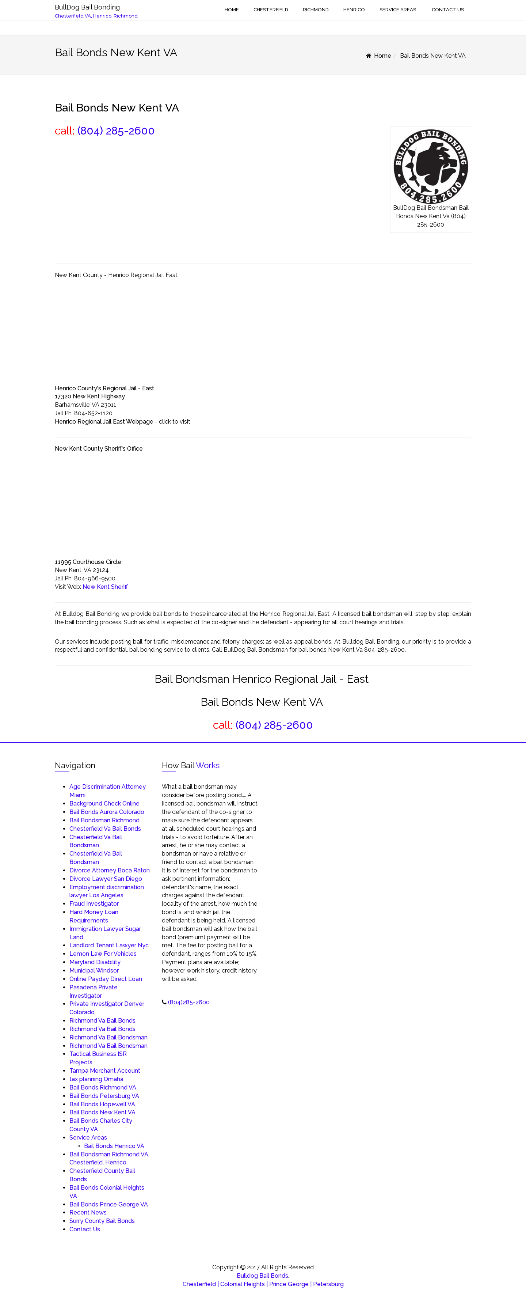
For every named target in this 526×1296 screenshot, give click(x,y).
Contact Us (447, 9)
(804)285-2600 (189, 1002)
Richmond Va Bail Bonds (102, 1020)
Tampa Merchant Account (104, 1070)
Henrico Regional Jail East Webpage (104, 421)
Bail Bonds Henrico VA (114, 1145)
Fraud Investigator (94, 903)
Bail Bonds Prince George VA (108, 1204)
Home (231, 9)
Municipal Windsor (94, 970)
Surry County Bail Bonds (102, 1220)
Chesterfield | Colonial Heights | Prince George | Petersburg (263, 1284)
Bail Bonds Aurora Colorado (106, 811)
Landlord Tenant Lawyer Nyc (109, 945)
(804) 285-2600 (116, 130)
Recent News (88, 1212)
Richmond (316, 9)
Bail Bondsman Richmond (104, 820)
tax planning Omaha (96, 1079)
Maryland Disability (95, 962)
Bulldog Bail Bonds (262, 1275)
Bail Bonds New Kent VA (102, 1112)
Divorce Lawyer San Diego (105, 878)
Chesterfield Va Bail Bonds (105, 828)
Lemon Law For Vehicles (103, 953)
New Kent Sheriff (105, 586)
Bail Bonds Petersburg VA (104, 1095)
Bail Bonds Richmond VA (102, 1087)
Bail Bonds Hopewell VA (102, 1104)
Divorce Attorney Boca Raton (109, 870)
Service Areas (398, 9)
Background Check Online (104, 803)
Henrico (354, 9)
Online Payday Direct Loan (105, 978)
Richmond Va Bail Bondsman (108, 1037)
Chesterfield (271, 9)
